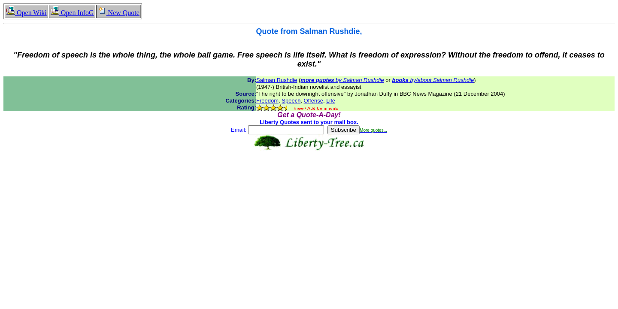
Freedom (267, 100)
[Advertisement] (309, 177)
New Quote (118, 12)
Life (330, 100)
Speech (291, 100)
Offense (313, 100)
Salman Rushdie (276, 80)
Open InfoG (72, 12)
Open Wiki (26, 12)
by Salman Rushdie (342, 80)
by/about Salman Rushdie (433, 80)
